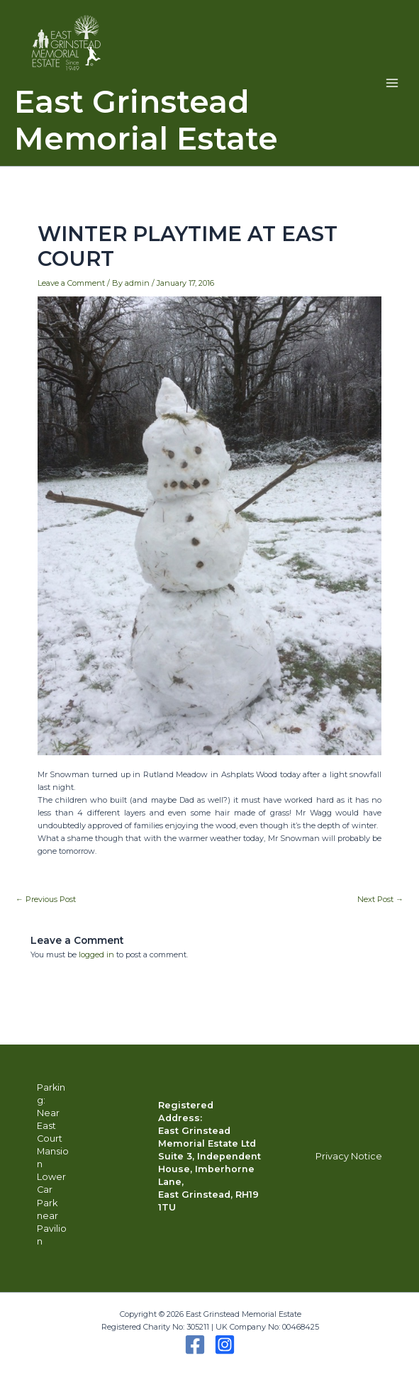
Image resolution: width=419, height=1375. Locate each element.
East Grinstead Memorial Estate (146, 120)
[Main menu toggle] (392, 83)
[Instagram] (224, 1344)
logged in (96, 954)
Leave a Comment (71, 283)
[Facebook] (195, 1344)
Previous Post (46, 899)
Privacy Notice (348, 1156)
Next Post (380, 899)
